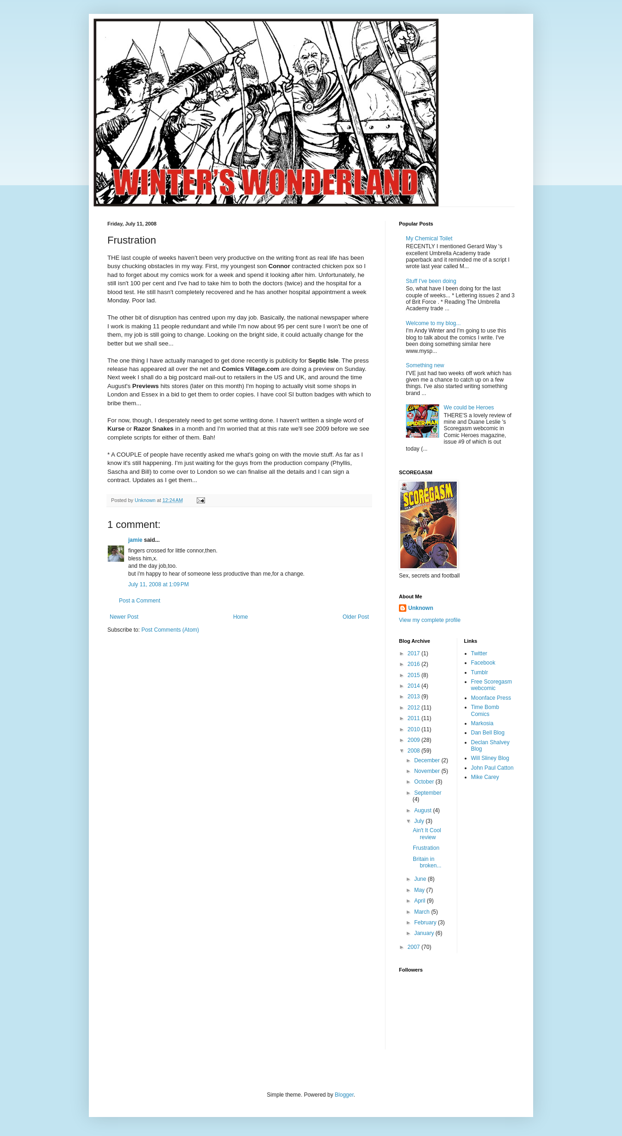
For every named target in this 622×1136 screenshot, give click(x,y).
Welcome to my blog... (433, 323)
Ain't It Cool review (427, 833)
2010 (415, 729)
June (421, 879)
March (422, 912)
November (428, 771)
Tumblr (479, 672)
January (424, 933)
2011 (415, 718)
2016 (415, 664)
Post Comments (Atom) (170, 630)
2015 (415, 675)
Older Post (355, 617)
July (420, 821)
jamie (135, 540)
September (428, 793)
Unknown (420, 608)
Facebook (483, 662)
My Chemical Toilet (429, 238)
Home (240, 617)
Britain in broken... (427, 862)
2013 (415, 696)
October (424, 781)
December (428, 760)
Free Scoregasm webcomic (491, 684)
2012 (415, 707)
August (423, 810)
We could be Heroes (469, 407)
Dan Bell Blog (488, 732)
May (420, 890)
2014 (415, 686)
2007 (415, 947)
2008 (415, 750)
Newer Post (124, 617)
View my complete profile (429, 620)
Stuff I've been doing (431, 281)
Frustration (426, 848)
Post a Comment (139, 600)
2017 (415, 653)
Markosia (482, 723)
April (420, 901)
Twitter (479, 653)
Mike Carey (485, 777)
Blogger (344, 1095)
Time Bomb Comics (485, 710)
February (426, 922)
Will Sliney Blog (490, 758)
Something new (425, 365)
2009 (415, 740)
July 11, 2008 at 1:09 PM (158, 584)
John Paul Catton (492, 768)
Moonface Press (491, 698)
